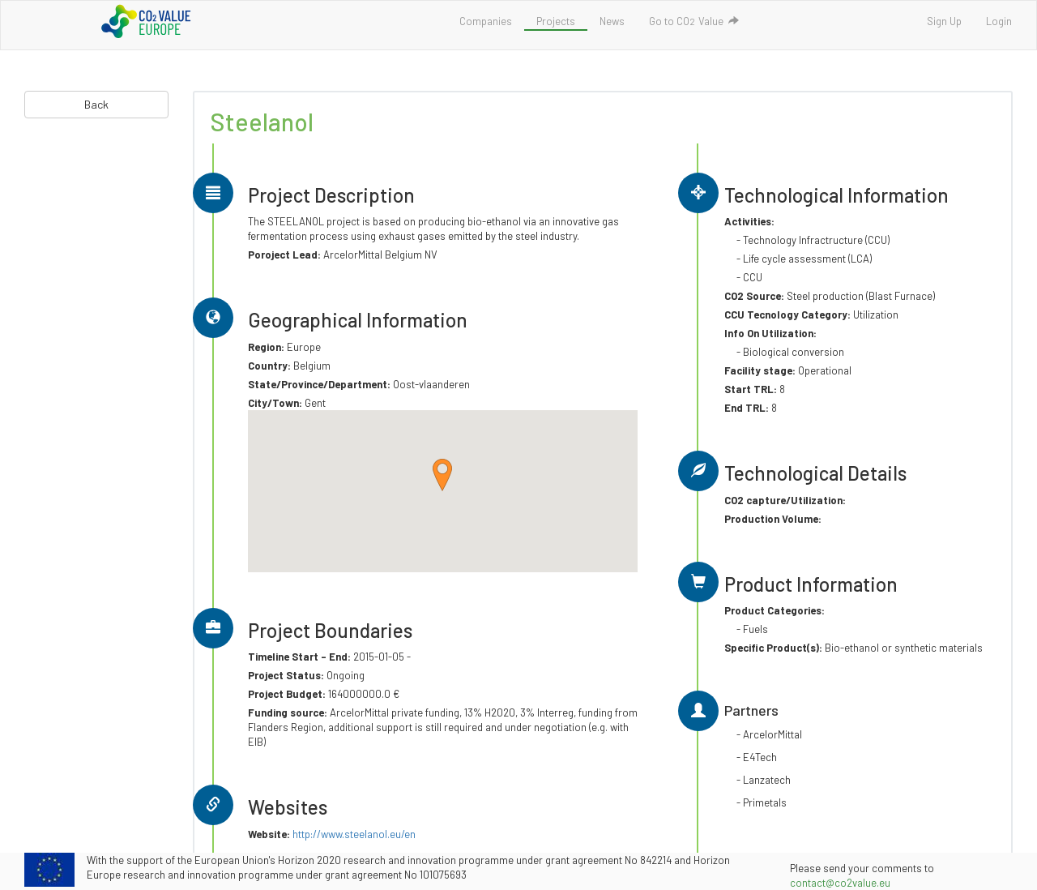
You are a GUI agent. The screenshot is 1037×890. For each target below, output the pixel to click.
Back (96, 104)
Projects (555, 21)
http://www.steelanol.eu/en (354, 834)
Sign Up (944, 21)
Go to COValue (694, 21)
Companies (485, 21)
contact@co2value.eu (840, 882)
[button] (442, 475)
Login (999, 21)
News (612, 21)
